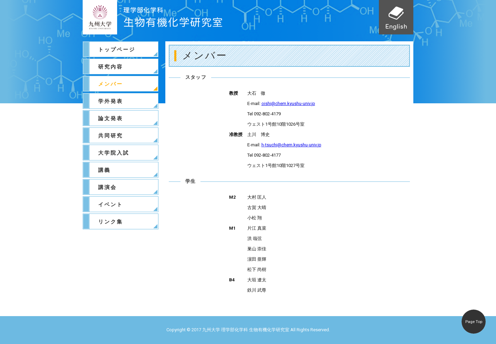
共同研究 (110, 136)
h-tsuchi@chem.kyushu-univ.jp (291, 144)
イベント (110, 204)
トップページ (116, 49)
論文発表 (110, 118)
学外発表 (110, 101)
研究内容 (110, 67)
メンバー (110, 84)
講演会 (107, 187)
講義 (104, 170)
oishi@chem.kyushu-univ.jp (288, 103)
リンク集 (110, 222)
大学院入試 (113, 153)
